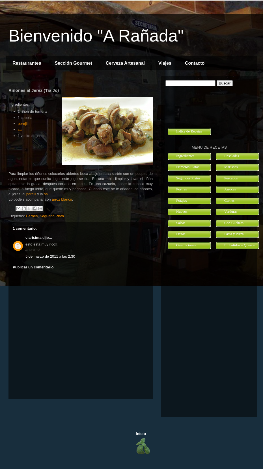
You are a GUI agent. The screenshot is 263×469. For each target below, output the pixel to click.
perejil (23, 123)
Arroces (230, 189)
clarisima (33, 237)
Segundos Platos (188, 178)
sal (20, 129)
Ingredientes (185, 156)
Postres (181, 189)
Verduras (230, 211)
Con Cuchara (233, 223)
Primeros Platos (187, 167)
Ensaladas (231, 156)
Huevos (181, 211)
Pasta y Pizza (234, 234)
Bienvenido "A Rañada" (96, 35)
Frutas (181, 234)
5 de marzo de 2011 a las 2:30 (50, 256)
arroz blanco (62, 199)
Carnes (32, 216)
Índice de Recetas (189, 131)
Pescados (231, 178)
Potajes (181, 200)
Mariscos (231, 167)
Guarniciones (186, 245)
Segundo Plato (52, 216)
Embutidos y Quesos (239, 245)
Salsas (181, 223)
